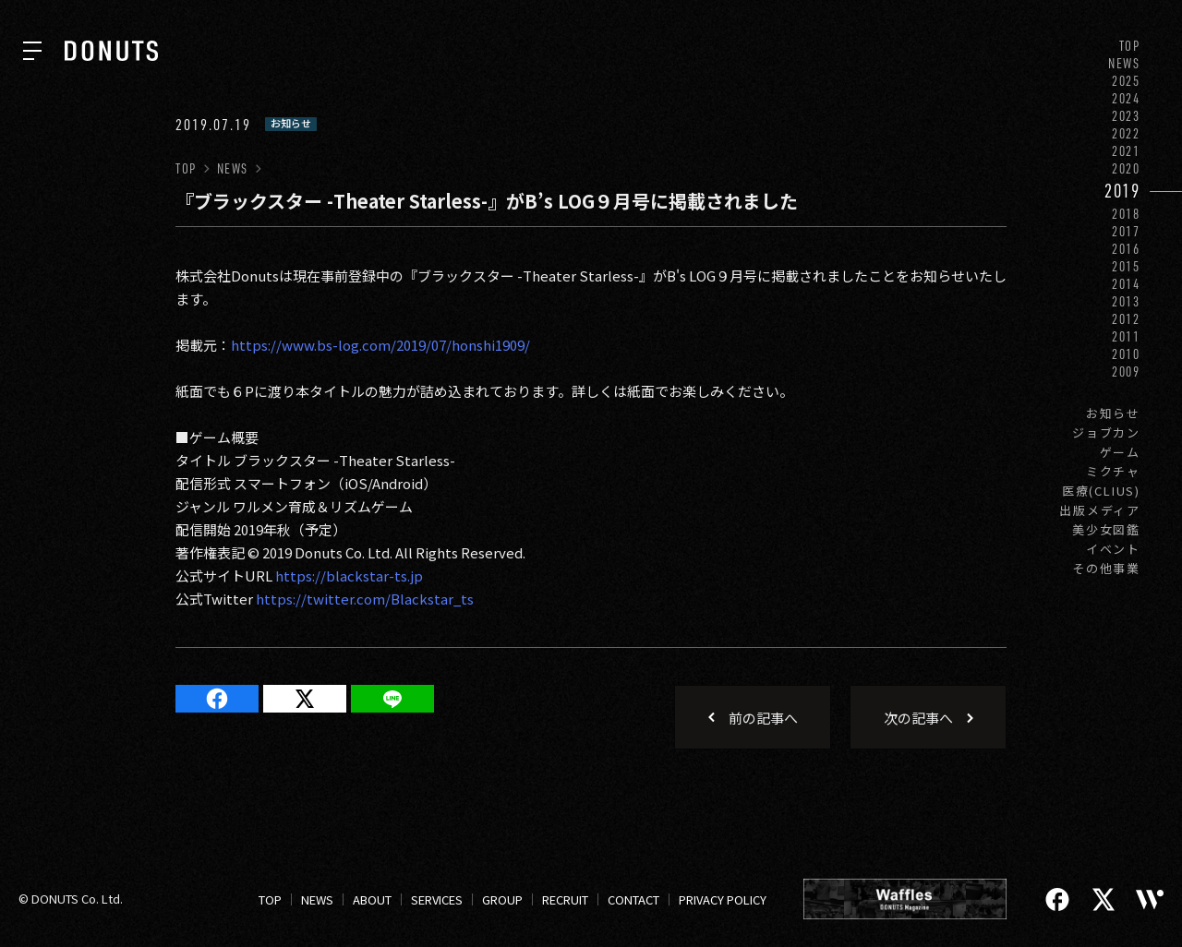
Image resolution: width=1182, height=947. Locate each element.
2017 (1126, 231)
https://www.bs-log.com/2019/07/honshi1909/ (380, 344)
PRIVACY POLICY (722, 899)
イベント (1113, 549)
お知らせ (1113, 413)
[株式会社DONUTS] (111, 51)
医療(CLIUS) (1101, 490)
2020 (1126, 168)
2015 (1126, 266)
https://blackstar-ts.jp (349, 575)
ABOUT (372, 899)
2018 (1126, 213)
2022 (1126, 133)
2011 (1126, 336)
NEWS (1124, 63)
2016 (1126, 249)
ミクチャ (1113, 471)
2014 (1126, 284)
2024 (1126, 98)
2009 (1126, 371)
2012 (1126, 319)
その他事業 (1106, 568)
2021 (1126, 151)
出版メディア (1099, 510)
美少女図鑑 (1106, 529)
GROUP (502, 899)
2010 (1126, 354)
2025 (1126, 81)
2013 (1126, 301)
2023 (1126, 116)
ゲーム (1120, 452)
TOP (1129, 45)
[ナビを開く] (32, 51)
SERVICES (437, 899)
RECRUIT (565, 899)
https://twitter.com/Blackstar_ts (365, 598)
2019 (1122, 190)
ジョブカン (1106, 432)
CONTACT (633, 899)
